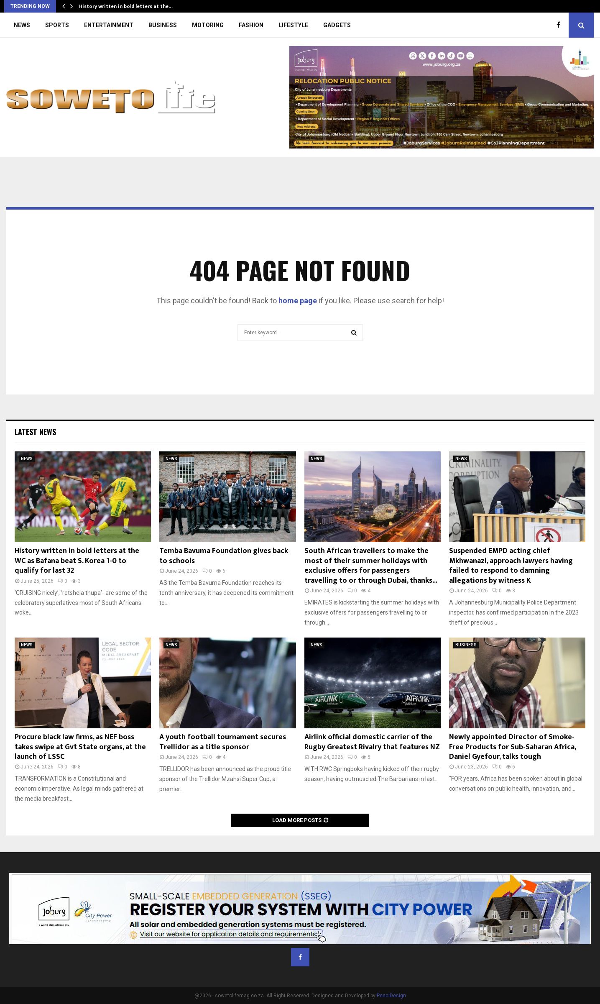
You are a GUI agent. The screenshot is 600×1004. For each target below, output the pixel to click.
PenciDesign (391, 996)
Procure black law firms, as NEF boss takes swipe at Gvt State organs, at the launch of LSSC (80, 747)
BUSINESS (162, 25)
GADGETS (337, 25)
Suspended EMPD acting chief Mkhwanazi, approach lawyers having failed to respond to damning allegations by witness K (511, 566)
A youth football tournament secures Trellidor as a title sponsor (222, 742)
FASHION (251, 25)
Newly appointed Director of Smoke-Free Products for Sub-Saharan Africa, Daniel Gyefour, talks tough (512, 747)
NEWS (22, 25)
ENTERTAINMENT (108, 25)
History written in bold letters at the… (126, 6)
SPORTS (57, 25)
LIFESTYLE (293, 25)
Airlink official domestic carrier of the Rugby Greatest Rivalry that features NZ (372, 742)
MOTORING (208, 25)
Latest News (35, 431)
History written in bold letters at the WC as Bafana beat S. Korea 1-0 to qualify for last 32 (77, 561)
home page (297, 300)
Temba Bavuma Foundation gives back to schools (223, 556)
